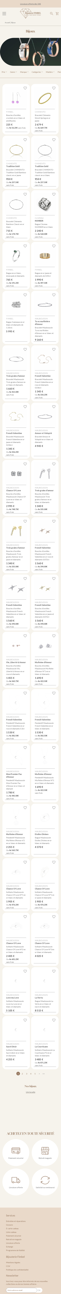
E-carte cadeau (12, 1228)
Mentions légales (13, 1262)
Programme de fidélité (15, 1250)
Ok (39, 1290)
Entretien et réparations (16, 1221)
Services (10, 1215)
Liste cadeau (11, 1232)
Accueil (7, 23)
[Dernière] (43, 1073)
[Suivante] (39, 1073)
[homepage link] (30, 13)
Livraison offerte (13, 1243)
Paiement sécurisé (13, 1236)
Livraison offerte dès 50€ (30, 4)
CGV (8, 1266)
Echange (9, 1246)
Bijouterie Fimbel (15, 1256)
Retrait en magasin (13, 1239)
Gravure (9, 1225)
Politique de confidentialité (17, 1270)
